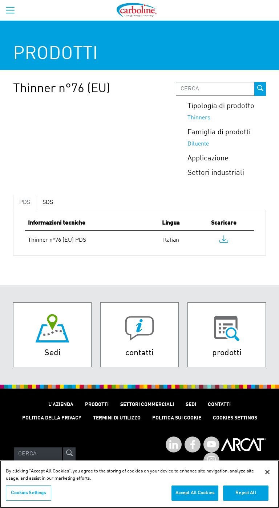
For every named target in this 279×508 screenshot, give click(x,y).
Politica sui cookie (176, 418)
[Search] (38, 454)
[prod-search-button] (260, 89)
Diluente (198, 144)
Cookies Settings (28, 497)
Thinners (198, 118)
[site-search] (69, 454)
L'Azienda (60, 404)
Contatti (219, 404)
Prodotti (97, 404)
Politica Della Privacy (51, 418)
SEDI (191, 404)
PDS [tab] (24, 202)
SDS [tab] (48, 202)
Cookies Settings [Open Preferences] (235, 418)
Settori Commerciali (147, 404)
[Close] (267, 476)
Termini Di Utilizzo (117, 418)
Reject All (245, 497)
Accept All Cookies (194, 497)
